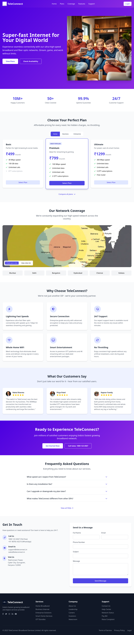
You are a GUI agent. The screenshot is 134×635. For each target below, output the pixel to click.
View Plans (10, 61)
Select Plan (23, 182)
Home (54, 4)
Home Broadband (43, 606)
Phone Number (79, 542)
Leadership (73, 609)
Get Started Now (53, 446)
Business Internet (42, 609)
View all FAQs (67, 508)
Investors (72, 616)
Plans (62, 4)
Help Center (106, 609)
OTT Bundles (41, 619)
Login (127, 4)
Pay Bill (104, 616)
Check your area (11, 263)
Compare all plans (67, 194)
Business (65, 134)
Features (81, 4)
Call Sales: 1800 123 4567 (78, 446)
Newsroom (73, 619)
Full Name (77, 533)
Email (103, 533)
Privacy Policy (119, 630)
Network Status (108, 613)
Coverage (71, 4)
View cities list (26, 263)
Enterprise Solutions (43, 613)
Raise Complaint (108, 619)
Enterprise (77, 134)
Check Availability (30, 61)
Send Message (100, 581)
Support (91, 4)
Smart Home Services (44, 616)
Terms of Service (105, 630)
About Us (72, 606)
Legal (129, 630)
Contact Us (106, 606)
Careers (72, 613)
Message (76, 561)
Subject (76, 552)
